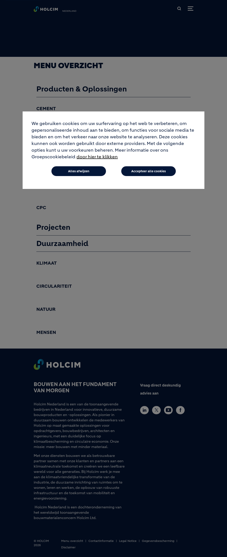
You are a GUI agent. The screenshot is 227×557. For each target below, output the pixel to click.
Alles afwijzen (78, 172)
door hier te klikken (97, 158)
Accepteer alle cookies (148, 172)
